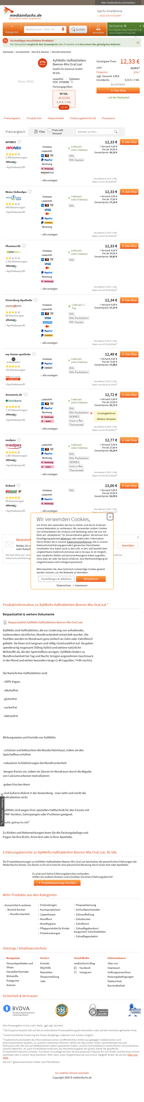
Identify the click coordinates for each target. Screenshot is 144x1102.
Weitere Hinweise (106, 418)
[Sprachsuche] (63, 29)
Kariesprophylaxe (50, 910)
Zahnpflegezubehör (87, 936)
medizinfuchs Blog (84, 963)
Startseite (8, 52)
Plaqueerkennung (86, 905)
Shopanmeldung (49, 976)
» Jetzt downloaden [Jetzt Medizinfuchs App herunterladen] (109, 15)
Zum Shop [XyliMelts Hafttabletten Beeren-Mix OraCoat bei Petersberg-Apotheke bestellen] (128, 300)
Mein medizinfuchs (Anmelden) (118, 2)
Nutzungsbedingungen (121, 976)
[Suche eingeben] (42, 29)
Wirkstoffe (12, 976)
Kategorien (12, 29)
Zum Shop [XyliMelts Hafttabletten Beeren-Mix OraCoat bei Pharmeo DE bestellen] (128, 246)
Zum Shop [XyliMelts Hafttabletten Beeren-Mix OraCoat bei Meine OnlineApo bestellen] (128, 192)
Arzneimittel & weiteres (18, 905)
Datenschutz (64, 585)
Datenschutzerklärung (79, 541)
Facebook (82, 968)
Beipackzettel (56, 118)
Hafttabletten (76, 60)
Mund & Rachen (40, 52)
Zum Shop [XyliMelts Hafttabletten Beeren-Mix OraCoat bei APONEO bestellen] (128, 142)
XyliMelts (59, 60)
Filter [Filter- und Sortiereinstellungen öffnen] (39, 131)
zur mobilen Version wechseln (72, 1072)
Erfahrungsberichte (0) (83, 118)
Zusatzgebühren (107, 413)
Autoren (11, 985)
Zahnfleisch (82, 923)
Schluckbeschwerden (88, 910)
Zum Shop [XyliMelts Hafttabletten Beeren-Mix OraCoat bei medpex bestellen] (128, 440)
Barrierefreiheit (116, 985)
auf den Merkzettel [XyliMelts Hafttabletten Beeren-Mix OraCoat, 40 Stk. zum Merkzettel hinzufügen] (118, 97)
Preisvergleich (12, 118)
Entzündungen (48, 905)
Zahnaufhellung (85, 914)
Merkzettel (116, 26)
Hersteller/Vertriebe (17, 971)
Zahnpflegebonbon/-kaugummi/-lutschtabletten (90, 930)
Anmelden (98, 29)
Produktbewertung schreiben (57, 882)
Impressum (81, 585)
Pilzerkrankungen (50, 933)
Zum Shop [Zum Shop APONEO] (111, 90)
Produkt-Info (34, 118)
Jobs (42, 981)
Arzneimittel (22, 52)
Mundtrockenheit (61, 52)
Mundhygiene (48, 923)
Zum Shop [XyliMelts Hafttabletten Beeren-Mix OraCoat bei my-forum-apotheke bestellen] (128, 354)
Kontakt (44, 963)
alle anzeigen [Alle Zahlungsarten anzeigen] (49, 180)
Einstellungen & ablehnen (56, 579)
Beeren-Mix (61, 64)
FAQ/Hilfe (45, 968)
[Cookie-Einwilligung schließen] (110, 517)
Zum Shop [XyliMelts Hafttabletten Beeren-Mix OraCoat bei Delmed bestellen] (128, 486)
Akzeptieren (91, 579)
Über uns (113, 963)
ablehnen (65, 538)
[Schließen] (137, 42)
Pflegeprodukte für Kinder (55, 928)
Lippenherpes (47, 914)
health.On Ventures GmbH (67, 69)
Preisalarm (108, 118)
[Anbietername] (95, 132)
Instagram (82, 972)
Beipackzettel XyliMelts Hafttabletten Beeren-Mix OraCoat (45, 622)
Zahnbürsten (83, 919)
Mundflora (46, 919)
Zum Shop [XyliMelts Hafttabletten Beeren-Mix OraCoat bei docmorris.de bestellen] (128, 395)
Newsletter (46, 972)
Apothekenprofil (16, 167)
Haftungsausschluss (119, 972)
